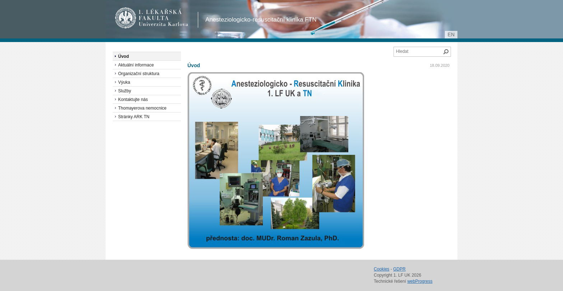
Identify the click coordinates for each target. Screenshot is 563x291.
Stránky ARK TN (133, 116)
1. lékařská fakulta (152, 18)
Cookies (381, 269)
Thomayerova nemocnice (142, 108)
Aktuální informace (136, 65)
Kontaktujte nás (133, 99)
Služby (124, 90)
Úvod (193, 65)
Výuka (124, 82)
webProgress (419, 281)
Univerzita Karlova (165, 25)
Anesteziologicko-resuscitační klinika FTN (261, 19)
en (451, 34)
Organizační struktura (138, 73)
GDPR (399, 269)
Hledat (445, 51)
